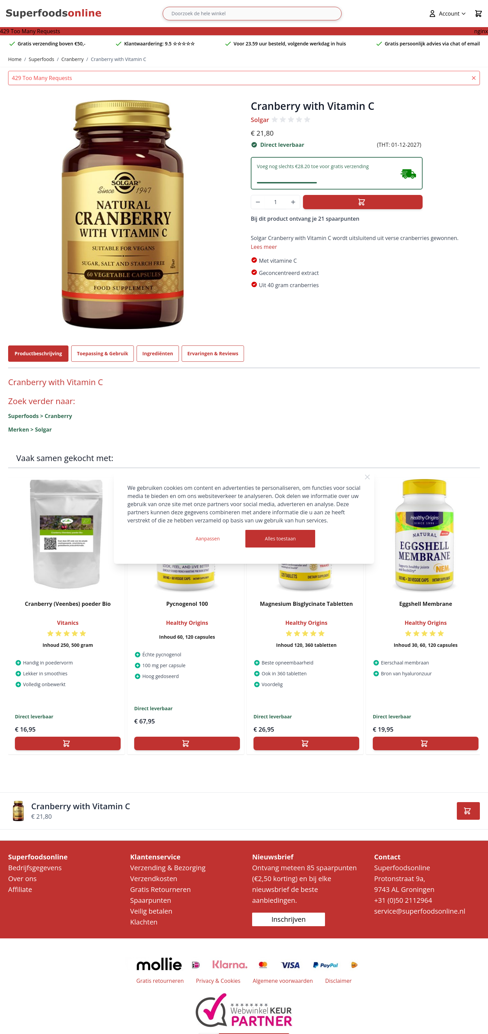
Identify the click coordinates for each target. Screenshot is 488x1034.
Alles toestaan (280, 538)
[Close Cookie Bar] (367, 477)
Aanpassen (208, 538)
